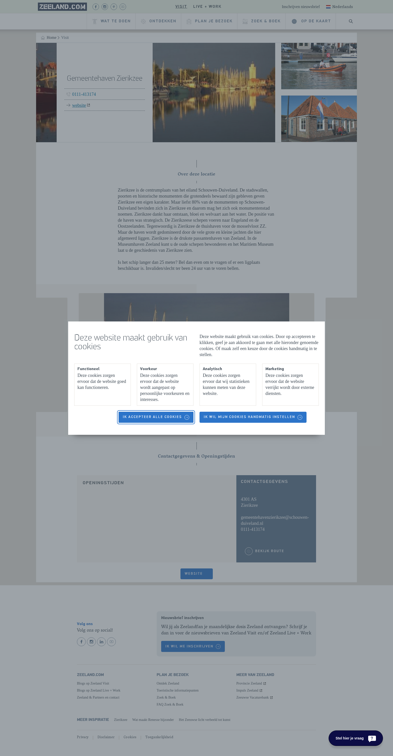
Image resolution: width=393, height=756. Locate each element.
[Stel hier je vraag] (356, 738)
